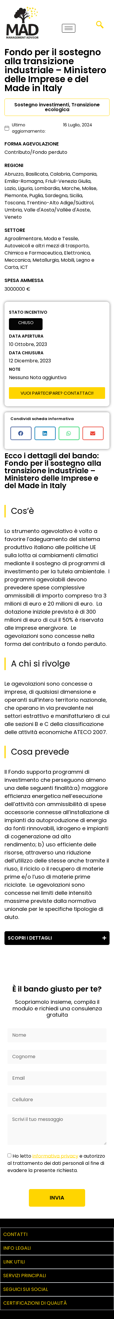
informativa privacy (55, 1155)
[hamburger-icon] (68, 28)
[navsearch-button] (100, 27)
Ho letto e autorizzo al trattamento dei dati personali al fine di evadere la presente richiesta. (56, 1163)
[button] (21, 433)
